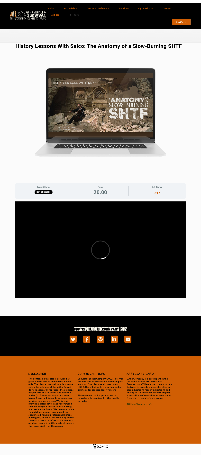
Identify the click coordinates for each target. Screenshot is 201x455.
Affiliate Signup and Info (139, 404)
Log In (55, 15)
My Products (145, 8)
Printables (70, 8)
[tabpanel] (100, 252)
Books (51, 8)
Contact (167, 8)
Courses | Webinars (98, 8)
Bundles (124, 8)
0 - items (74, 15)
